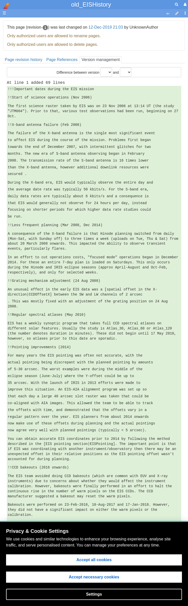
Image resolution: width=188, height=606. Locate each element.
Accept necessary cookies (94, 577)
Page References (62, 59)
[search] (176, 4)
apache (5, 6)
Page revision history (23, 59)
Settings (94, 594)
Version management (101, 59)
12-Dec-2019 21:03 (105, 27)
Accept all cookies (94, 560)
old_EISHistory (91, 4)
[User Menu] (184, 4)
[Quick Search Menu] (176, 4)
